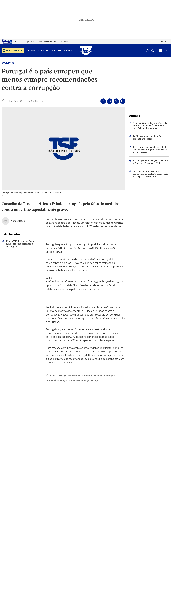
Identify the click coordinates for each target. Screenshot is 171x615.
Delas (66, 42)
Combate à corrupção (56, 380)
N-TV (60, 42)
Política (68, 50)
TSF (19, 42)
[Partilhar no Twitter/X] (116, 101)
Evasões (34, 42)
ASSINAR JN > (162, 42)
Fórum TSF (55, 50)
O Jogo (26, 42)
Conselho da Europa (79, 380)
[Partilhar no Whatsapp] (109, 101)
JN (16, 42)
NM (54, 42)
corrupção (109, 375)
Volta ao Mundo (45, 42)
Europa (94, 380)
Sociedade (8, 63)
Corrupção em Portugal (68, 375)
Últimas (31, 50)
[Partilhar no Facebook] (103, 101)
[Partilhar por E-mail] (122, 101)
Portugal (98, 375)
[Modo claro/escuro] (152, 50)
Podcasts (43, 50)
